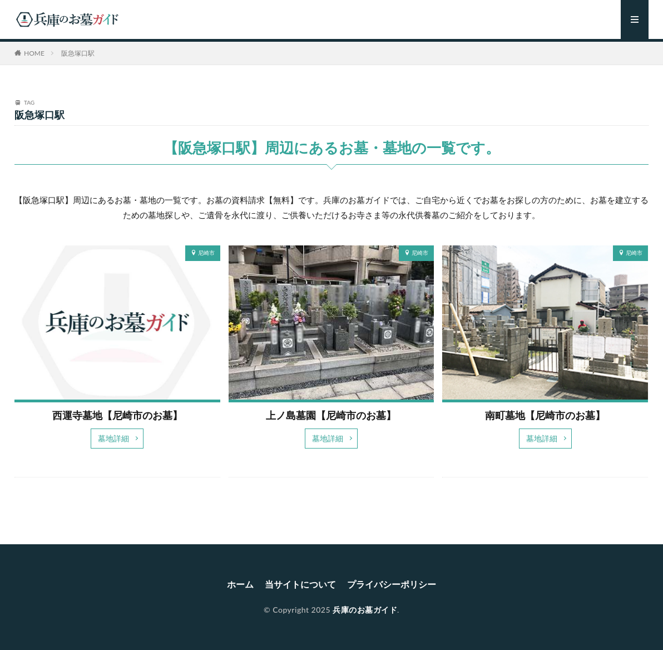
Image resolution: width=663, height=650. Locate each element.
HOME (34, 53)
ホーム (240, 584)
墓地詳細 (113, 438)
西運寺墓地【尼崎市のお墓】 (117, 415)
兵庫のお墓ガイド (365, 609)
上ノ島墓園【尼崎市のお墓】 (331, 415)
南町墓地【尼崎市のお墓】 (545, 415)
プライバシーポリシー (391, 584)
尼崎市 (206, 252)
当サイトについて (300, 584)
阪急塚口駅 (78, 53)
